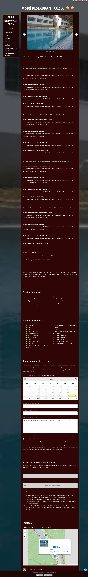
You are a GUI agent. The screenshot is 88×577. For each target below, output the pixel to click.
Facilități (7, 42)
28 (38, 398)
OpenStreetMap (69, 564)
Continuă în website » (51, 476)
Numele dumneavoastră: (30, 410)
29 (45, 398)
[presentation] (34, 456)
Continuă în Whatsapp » (52, 485)
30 (53, 398)
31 (60, 398)
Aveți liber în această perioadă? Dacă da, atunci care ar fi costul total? (50, 426)
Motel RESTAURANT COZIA (10, 20)
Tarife (6, 35)
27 (29, 398)
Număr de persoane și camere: (32, 403)
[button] (55, 556)
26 (76, 395)
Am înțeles (39, 575)
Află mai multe (48, 575)
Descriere (7, 39)
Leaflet (59, 564)
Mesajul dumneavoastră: (30, 417)
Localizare (7, 45)
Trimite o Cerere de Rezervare (10, 54)
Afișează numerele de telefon (11, 49)
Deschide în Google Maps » (33, 569)
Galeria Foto (8, 32)
